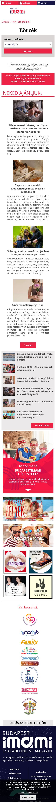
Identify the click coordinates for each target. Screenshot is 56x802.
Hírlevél (8, 3)
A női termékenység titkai (28, 303)
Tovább (28, 343)
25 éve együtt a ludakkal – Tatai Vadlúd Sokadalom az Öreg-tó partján (35, 355)
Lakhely (44, 3)
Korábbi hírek (42, 423)
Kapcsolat (15, 767)
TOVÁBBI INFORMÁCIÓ (28, 792)
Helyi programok (19, 21)
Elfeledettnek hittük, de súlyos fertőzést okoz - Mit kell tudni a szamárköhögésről (28, 128)
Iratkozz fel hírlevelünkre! (28, 81)
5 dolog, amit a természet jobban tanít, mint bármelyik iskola (28, 251)
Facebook (52, 11)
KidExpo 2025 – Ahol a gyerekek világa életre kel (35, 367)
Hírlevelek (41, 770)
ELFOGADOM (28, 797)
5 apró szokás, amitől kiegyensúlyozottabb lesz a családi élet (28, 187)
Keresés (46, 11)
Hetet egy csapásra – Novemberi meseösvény (35, 401)
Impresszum (15, 771)
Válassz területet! (14, 39)
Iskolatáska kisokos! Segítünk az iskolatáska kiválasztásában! (35, 378)
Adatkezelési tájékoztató (14, 777)
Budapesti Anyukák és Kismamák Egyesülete (41, 777)
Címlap (4, 21)
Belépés (26, 3)
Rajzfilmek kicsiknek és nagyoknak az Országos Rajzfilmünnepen (30, 412)
